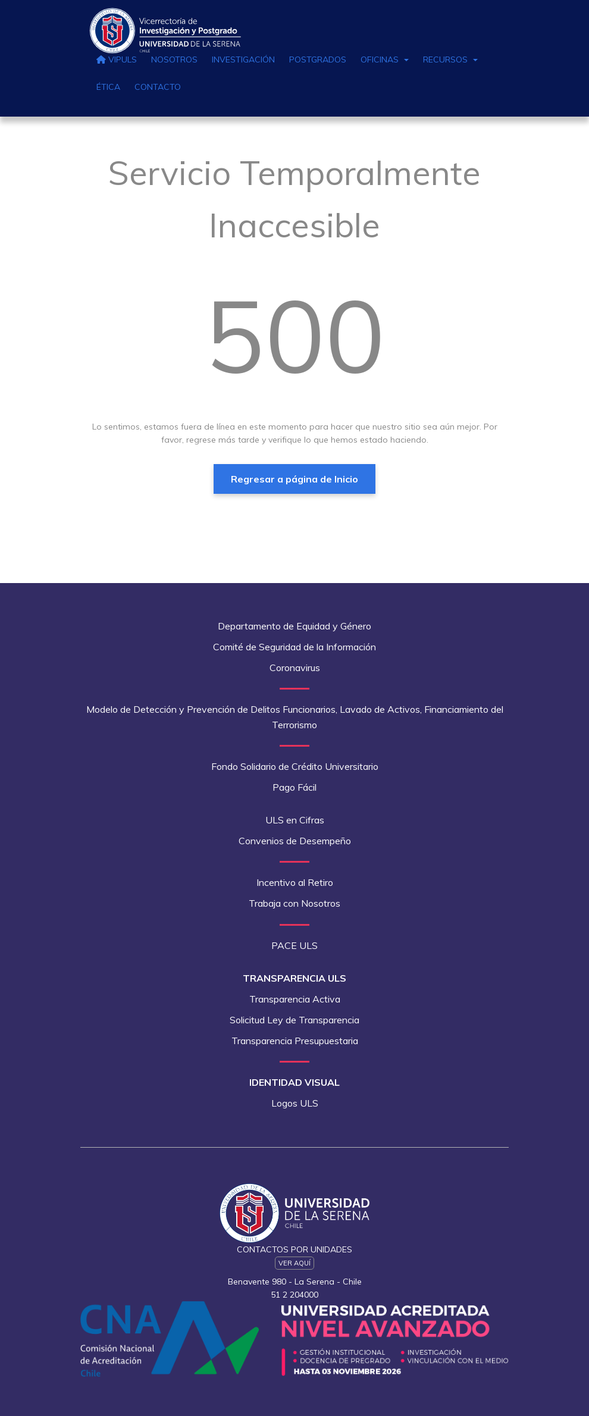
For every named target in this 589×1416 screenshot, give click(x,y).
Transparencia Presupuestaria (294, 1041)
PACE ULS (294, 945)
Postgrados (317, 59)
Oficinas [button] (385, 59)
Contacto (157, 87)
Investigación (243, 59)
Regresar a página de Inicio (294, 479)
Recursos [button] (450, 59)
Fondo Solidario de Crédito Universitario (294, 766)
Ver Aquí (294, 1263)
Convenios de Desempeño (295, 841)
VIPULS (116, 59)
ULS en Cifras (294, 820)
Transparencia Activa (294, 999)
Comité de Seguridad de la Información (294, 647)
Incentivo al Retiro (294, 882)
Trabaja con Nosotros (294, 903)
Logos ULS (294, 1103)
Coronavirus (295, 667)
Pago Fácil (294, 787)
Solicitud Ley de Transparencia (294, 1020)
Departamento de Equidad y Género (294, 626)
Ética (108, 87)
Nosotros (174, 59)
